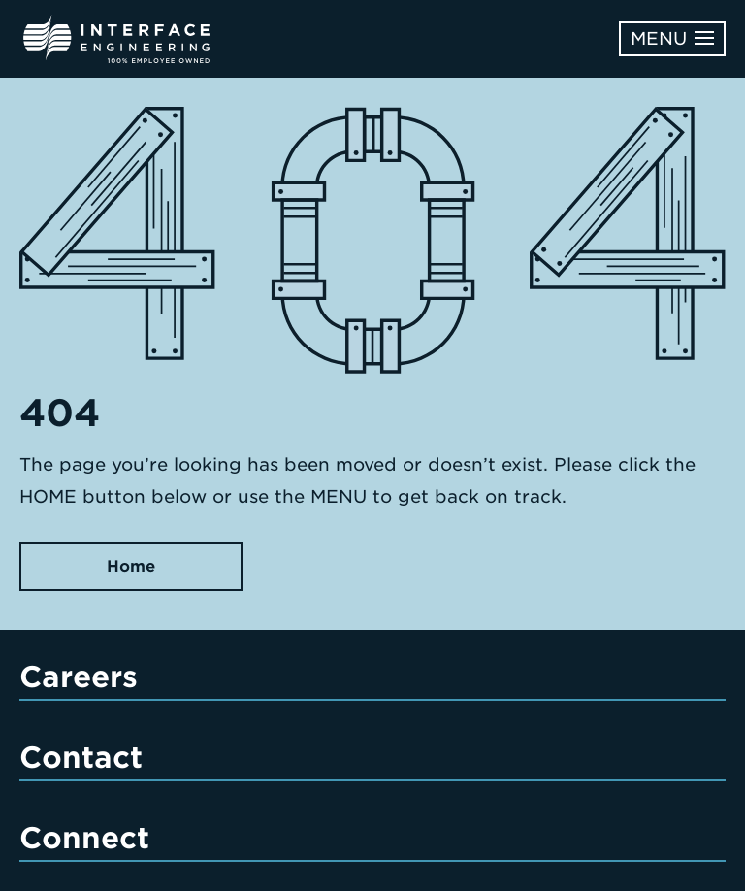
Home (131, 566)
